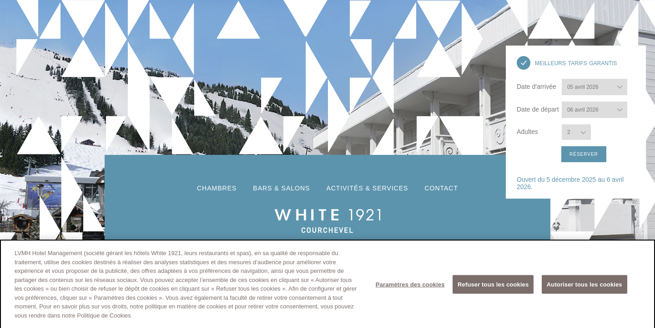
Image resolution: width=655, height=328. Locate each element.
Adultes (528, 131)
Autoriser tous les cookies (584, 285)
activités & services (367, 188)
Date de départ (538, 109)
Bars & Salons (281, 188)
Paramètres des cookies (410, 285)
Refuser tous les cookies (493, 285)
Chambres (217, 188)
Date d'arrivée (536, 86)
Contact (441, 188)
